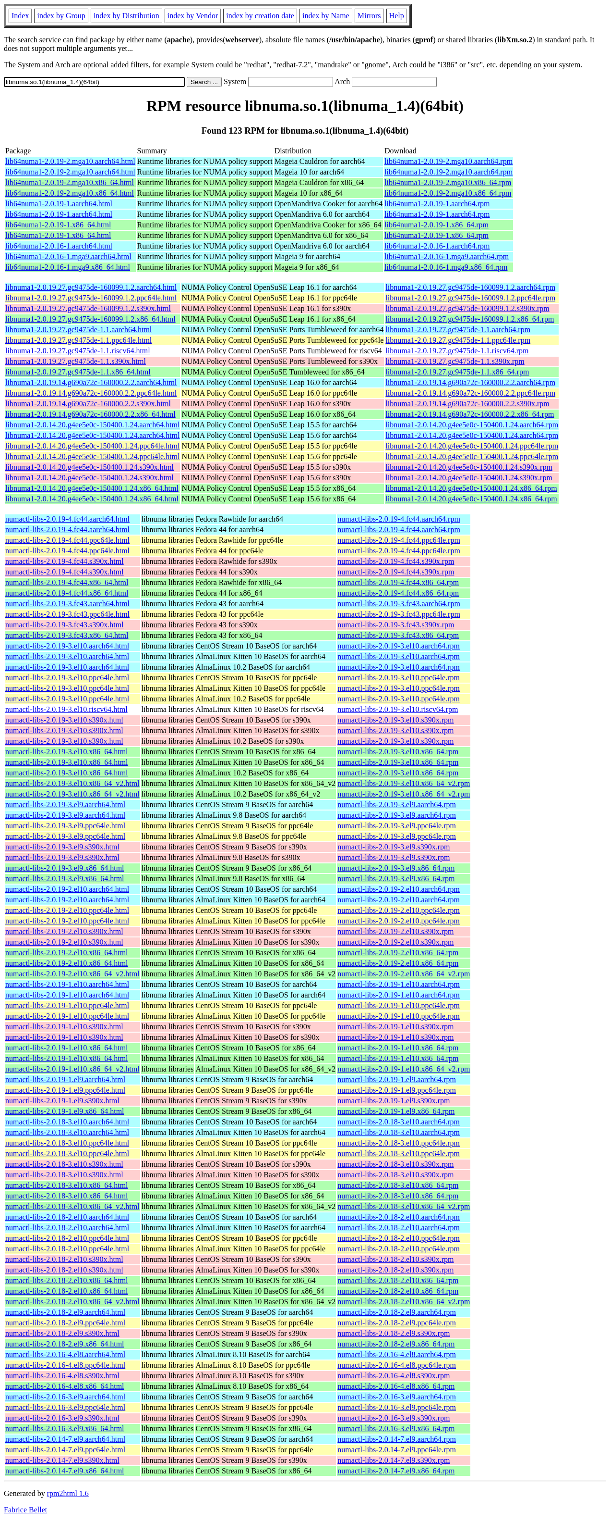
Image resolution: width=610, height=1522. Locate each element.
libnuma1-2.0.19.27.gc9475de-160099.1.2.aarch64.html (91, 287)
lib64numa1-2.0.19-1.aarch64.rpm (437, 204)
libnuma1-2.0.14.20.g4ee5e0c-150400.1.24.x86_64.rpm (471, 488)
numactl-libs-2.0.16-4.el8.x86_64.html (64, 1386)
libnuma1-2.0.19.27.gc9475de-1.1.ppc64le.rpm (457, 340)
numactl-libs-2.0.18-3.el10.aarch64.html (67, 1122)
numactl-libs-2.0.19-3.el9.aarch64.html (65, 804)
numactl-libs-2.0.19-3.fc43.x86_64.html (66, 635)
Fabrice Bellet (25, 1510)
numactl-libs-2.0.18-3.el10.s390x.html (64, 1164)
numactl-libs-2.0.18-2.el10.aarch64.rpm (398, 1217)
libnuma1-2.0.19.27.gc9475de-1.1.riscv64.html (77, 351)
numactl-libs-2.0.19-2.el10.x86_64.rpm (397, 952)
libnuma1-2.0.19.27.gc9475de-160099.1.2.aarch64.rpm (470, 287)
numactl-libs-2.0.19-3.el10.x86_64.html (66, 752)
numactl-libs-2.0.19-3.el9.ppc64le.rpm (396, 826)
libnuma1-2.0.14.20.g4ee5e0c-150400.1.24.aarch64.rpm (471, 425)
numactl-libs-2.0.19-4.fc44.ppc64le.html (67, 540)
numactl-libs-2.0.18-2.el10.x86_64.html (66, 1280)
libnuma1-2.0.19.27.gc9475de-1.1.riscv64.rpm (456, 351)
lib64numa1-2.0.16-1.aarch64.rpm (437, 246)
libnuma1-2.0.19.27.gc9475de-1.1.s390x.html (75, 361)
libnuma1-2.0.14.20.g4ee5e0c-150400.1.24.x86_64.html (92, 488)
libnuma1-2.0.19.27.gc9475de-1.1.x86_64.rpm (457, 372)
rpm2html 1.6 (68, 1493)
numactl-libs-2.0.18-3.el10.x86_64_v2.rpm (403, 1206)
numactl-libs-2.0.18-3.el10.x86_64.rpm (397, 1185)
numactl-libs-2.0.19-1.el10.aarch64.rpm (398, 984)
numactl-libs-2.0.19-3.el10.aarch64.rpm (398, 646)
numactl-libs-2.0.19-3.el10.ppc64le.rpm (398, 678)
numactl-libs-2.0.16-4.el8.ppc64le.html (65, 1365)
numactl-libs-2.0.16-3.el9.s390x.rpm (393, 1418)
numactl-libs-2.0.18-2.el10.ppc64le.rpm (398, 1238)
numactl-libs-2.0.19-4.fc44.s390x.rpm (395, 561)
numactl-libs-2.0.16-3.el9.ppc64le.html (65, 1407)
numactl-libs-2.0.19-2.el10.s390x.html (64, 931)
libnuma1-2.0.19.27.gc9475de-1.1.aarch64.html (78, 329)
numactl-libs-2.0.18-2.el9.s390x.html (62, 1333)
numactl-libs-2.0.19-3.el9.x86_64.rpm (396, 868)
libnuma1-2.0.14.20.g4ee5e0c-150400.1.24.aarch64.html (92, 425)
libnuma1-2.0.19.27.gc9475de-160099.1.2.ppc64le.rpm (470, 298)
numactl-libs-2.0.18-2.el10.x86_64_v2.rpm (403, 1301)
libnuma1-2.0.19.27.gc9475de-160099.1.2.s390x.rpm (467, 308)
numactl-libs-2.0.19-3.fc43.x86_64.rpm (398, 635)
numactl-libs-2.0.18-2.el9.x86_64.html (64, 1344)
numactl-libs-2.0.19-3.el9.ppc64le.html (65, 826)
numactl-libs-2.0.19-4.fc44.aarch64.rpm (398, 519)
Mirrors (369, 16)
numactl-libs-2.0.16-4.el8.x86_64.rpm (396, 1386)
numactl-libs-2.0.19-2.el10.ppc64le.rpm (398, 910)
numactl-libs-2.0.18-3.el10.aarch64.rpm (398, 1122)
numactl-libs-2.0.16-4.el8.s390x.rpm (393, 1376)
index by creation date (260, 16)
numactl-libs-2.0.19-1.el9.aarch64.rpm (396, 1079)
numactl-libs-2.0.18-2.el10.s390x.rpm (395, 1259)
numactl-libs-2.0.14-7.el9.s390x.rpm (393, 1460)
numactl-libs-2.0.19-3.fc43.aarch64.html (67, 603)
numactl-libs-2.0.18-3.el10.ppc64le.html (67, 1143)
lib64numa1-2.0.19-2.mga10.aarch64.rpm (448, 161)
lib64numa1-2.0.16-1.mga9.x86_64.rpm (445, 267)
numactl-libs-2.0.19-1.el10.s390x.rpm (395, 1027)
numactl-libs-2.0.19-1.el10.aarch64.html (67, 984)
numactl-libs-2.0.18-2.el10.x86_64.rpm (397, 1280)
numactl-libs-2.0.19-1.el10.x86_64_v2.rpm (403, 1069)
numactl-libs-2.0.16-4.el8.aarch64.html (65, 1354)
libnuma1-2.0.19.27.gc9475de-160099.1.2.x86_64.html (90, 319)
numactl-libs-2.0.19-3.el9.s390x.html (62, 847)
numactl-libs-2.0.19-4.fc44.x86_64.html (66, 582)
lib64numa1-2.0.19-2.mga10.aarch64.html (70, 161)
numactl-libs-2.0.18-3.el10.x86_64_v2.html (72, 1206)
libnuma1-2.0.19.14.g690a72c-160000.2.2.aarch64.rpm (470, 382)
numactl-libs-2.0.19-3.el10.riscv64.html (66, 709)
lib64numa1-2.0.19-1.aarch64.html (58, 204)
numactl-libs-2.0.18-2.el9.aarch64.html (65, 1312)
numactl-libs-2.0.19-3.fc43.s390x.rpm (395, 625)
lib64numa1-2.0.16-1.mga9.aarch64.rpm (446, 256)
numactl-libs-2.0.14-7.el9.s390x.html (62, 1460)
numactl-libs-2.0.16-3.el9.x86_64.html (64, 1428)
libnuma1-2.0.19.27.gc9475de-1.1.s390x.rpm (454, 361)
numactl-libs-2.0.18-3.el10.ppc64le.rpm (398, 1143)
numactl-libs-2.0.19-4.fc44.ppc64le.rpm (398, 540)
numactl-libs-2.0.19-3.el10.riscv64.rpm (397, 709)
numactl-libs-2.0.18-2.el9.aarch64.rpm (396, 1312)
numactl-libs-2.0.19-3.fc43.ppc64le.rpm (398, 614)
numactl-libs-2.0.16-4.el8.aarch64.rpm (396, 1354)
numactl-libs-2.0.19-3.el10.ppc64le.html (67, 678)
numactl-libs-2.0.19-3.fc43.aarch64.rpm (398, 603)
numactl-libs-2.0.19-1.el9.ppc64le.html (65, 1090)
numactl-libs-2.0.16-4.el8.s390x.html (62, 1376)
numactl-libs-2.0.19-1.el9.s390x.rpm (393, 1101)
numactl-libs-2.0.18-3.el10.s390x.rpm (395, 1164)
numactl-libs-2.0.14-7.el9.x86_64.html (64, 1471)
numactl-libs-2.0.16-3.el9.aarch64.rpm (396, 1397)
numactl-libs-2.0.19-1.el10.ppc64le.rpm (398, 1005)
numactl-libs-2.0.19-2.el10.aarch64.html (67, 889)
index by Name (325, 16)
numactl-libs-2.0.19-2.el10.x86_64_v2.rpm (403, 974)
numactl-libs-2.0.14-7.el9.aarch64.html (65, 1439)
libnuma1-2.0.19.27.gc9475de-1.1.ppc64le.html (78, 340)
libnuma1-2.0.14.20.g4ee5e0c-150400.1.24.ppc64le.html (92, 446)
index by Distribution (126, 16)
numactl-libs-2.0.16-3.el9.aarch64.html (65, 1397)
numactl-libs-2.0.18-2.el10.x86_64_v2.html (72, 1301)
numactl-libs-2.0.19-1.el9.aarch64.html (65, 1079)
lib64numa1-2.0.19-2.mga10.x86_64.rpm (447, 182)
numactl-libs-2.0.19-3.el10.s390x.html (64, 720)
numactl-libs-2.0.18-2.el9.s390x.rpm (393, 1333)
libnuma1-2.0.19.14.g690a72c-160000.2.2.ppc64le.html (91, 393)
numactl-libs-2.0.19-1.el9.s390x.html (62, 1101)
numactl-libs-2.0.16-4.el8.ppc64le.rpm (396, 1365)
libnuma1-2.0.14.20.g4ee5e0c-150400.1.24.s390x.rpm (468, 467)
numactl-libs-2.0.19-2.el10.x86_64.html (66, 952)
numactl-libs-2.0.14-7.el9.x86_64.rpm (396, 1471)
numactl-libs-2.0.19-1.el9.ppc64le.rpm (396, 1090)
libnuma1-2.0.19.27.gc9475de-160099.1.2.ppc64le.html (91, 298)
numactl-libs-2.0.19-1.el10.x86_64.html (66, 1048)
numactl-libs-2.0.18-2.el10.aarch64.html (67, 1217)
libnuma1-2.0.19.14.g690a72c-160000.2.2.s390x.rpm (467, 403)
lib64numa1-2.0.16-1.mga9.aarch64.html (68, 256)
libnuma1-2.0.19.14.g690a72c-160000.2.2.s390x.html (88, 403)
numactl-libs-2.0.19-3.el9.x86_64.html (64, 868)
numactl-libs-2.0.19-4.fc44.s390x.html (64, 561)
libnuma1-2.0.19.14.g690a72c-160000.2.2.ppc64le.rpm (470, 393)
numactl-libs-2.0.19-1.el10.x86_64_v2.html (72, 1069)
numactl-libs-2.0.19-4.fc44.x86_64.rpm (398, 582)
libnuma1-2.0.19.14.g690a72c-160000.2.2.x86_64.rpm (469, 414)
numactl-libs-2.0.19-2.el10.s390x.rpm (395, 931)
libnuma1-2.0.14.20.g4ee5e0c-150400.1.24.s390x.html (89, 467)
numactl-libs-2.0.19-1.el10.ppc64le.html (67, 1005)
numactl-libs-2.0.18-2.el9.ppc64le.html (65, 1323)
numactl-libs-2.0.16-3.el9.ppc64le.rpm (396, 1407)
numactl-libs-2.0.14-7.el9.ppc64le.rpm (396, 1450)
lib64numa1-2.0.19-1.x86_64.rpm (436, 225)
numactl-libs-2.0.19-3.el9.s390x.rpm (393, 847)
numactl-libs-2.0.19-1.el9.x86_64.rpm (396, 1111)
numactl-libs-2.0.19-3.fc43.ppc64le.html (67, 614)
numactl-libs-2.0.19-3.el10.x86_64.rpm (397, 752)
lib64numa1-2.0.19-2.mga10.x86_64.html (69, 182)
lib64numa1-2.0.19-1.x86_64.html (58, 225)
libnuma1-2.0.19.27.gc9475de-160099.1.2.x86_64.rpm (469, 319)
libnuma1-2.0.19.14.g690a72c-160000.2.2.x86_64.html (90, 414)
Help (396, 16)
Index (20, 16)
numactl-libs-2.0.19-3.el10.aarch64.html (67, 646)
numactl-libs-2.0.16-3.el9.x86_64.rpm (396, 1428)
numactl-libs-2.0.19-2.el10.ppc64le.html (67, 910)
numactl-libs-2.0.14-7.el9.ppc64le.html (65, 1450)
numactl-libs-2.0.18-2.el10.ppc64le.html (67, 1238)
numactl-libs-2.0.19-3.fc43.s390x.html (64, 625)
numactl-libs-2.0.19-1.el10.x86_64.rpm (397, 1048)
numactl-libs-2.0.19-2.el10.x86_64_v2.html (72, 974)
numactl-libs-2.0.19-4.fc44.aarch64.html (67, 519)
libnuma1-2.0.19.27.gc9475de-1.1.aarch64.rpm (457, 329)
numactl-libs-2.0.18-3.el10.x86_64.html (66, 1185)
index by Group (61, 16)
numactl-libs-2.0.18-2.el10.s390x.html (64, 1259)
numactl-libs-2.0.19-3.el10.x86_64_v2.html (72, 783)
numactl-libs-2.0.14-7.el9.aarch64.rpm (396, 1439)
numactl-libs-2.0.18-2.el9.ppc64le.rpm (396, 1323)
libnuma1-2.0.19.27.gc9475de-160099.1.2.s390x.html (88, 308)
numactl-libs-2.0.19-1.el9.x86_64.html (64, 1111)
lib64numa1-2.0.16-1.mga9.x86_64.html (67, 267)
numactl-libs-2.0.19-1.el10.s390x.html (64, 1027)
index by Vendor (192, 16)
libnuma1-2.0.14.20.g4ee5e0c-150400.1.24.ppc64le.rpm (471, 446)
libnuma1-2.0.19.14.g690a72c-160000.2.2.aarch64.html (91, 382)
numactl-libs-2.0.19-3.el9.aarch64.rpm (396, 804)
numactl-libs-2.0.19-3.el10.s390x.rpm (395, 720)
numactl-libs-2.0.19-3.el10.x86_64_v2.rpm (403, 783)
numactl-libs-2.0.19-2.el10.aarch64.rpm (398, 889)
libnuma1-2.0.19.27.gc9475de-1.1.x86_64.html (78, 372)
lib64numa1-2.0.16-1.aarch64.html (58, 246)
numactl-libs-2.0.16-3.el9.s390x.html (62, 1418)
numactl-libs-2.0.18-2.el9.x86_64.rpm (396, 1344)
